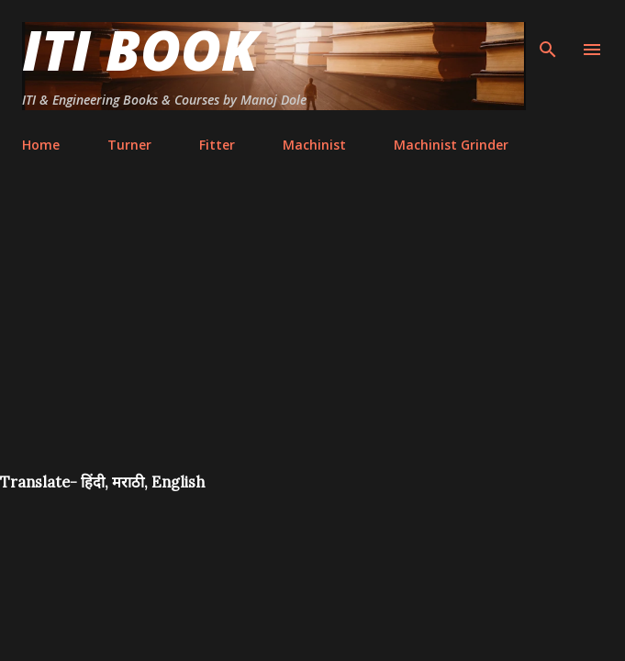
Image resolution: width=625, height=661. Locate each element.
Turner (129, 144)
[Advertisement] (312, 334)
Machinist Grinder (451, 144)
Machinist (314, 144)
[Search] (548, 33)
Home (41, 144)
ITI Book (140, 49)
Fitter (217, 144)
